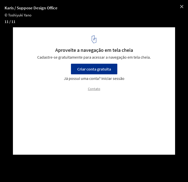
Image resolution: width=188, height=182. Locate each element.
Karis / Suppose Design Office (31, 8)
